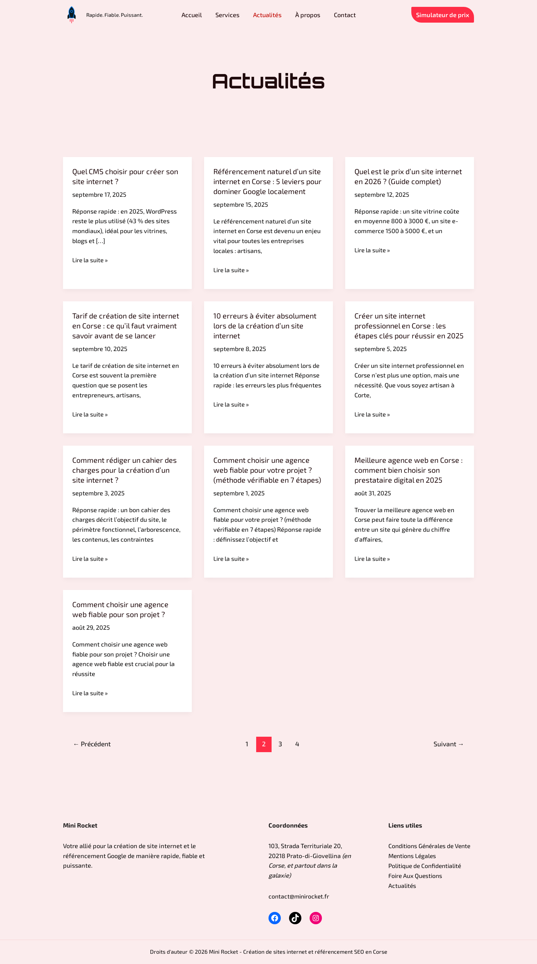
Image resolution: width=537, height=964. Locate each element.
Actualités (264, 15)
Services (231, 15)
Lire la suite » (90, 260)
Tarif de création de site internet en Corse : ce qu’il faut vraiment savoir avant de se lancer (127, 334)
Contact (328, 15)
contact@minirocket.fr (299, 896)
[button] (442, 15)
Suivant (449, 772)
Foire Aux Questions (416, 885)
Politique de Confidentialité (426, 875)
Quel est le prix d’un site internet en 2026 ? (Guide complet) (397, 181)
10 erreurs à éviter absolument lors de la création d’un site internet (266, 334)
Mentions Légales (413, 865)
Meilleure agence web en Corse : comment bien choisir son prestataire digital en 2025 (408, 488)
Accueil (202, 15)
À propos (297, 15)
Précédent (92, 772)
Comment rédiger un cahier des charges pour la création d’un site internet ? (125, 488)
